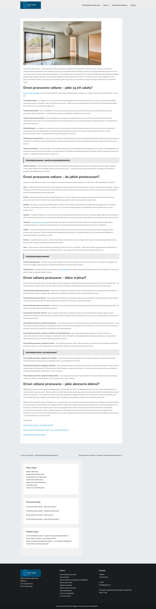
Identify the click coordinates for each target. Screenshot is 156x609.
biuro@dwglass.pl (105, 585)
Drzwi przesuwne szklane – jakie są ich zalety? (41, 507)
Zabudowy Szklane (66, 585)
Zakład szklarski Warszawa (35, 474)
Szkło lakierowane (66, 590)
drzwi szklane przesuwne (40, 222)
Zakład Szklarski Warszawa (91, 5)
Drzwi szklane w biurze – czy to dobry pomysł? (38, 425)
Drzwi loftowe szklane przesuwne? (34, 434)
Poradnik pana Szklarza (119, 5)
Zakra (86, 606)
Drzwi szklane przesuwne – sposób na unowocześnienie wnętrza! (100, 455)
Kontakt (133, 5)
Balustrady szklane (66, 582)
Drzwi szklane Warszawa (34, 480)
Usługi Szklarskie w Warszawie (36, 477)
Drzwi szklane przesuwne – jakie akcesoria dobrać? (42, 519)
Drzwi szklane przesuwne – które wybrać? (39, 515)
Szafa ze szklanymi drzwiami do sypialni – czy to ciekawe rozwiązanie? (46, 430)
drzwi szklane (63, 269)
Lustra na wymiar (65, 596)
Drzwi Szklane (64, 577)
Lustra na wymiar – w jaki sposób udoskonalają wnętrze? (40, 455)
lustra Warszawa (31, 485)
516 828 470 (103, 577)
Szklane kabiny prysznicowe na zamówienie (74, 580)
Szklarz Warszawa (32, 471)
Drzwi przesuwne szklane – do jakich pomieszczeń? (42, 511)
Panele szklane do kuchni (68, 588)
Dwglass (75, 606)
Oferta (105, 5)
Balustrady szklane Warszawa (36, 482)
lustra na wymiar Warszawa (35, 488)
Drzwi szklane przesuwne (31, 93)
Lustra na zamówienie (67, 593)
